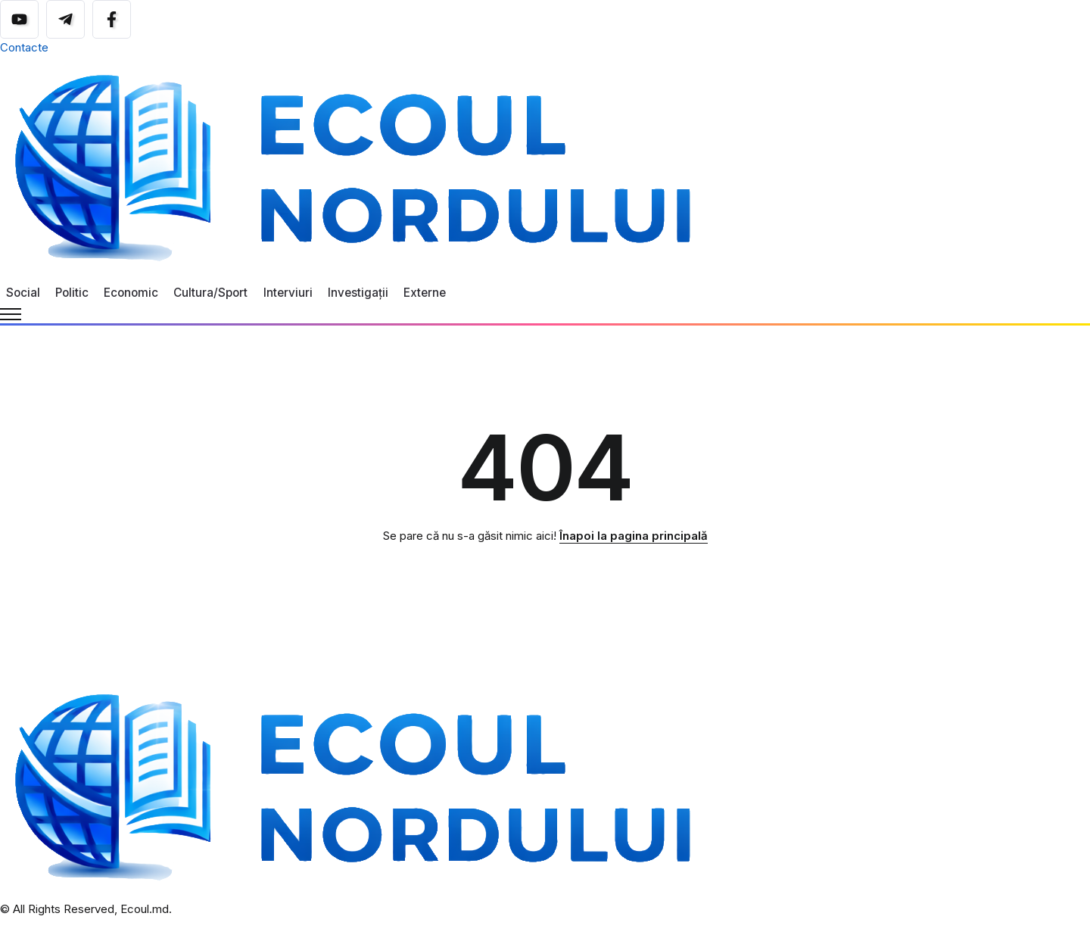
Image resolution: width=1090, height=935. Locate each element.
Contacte (24, 47)
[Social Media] (19, 19)
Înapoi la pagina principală (633, 535)
